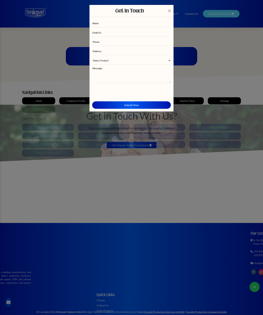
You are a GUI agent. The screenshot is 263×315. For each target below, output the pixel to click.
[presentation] (117, 90)
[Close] (169, 11)
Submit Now (131, 105)
